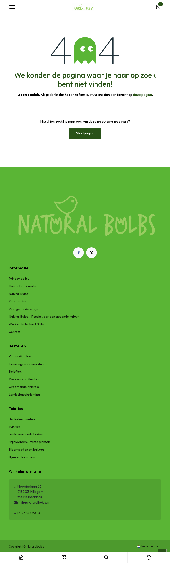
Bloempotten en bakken (26, 449)
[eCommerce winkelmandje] (158, 7)
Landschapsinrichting (24, 394)
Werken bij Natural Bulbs (27, 324)
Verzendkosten (20, 356)
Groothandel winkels (24, 387)
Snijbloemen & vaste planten (29, 442)
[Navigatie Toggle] (12, 7)
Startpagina (85, 133)
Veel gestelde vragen (24, 309)
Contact (14, 332)
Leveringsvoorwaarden (26, 364)
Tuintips (14, 426)
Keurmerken (18, 301)
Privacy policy (19, 278)
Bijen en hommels (22, 457)
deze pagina (142, 94)
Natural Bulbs (18, 294)
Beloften (15, 371)
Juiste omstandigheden (26, 434)
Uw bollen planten (22, 419)
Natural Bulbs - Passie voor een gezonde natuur (44, 316)
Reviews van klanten (24, 379)
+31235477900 (28, 513)
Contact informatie (23, 286)
